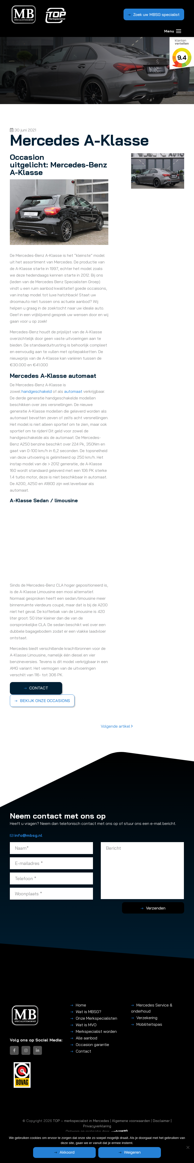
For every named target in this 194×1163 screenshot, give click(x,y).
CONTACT (35, 687)
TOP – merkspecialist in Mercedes (81, 1120)
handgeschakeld (37, 391)
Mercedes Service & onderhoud (151, 1008)
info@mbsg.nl (26, 835)
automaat (73, 391)
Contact (83, 1051)
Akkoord (75, 1152)
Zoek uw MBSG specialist (156, 14)
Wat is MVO (86, 1024)
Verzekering (146, 1017)
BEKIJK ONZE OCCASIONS (45, 700)
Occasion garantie (92, 1044)
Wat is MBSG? (88, 1011)
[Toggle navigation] (178, 30)
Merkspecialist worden (96, 1031)
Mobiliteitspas (149, 1024)
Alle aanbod (86, 1037)
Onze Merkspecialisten (96, 1018)
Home (81, 1004)
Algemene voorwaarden (131, 1120)
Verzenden (164, 907)
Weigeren (123, 1152)
